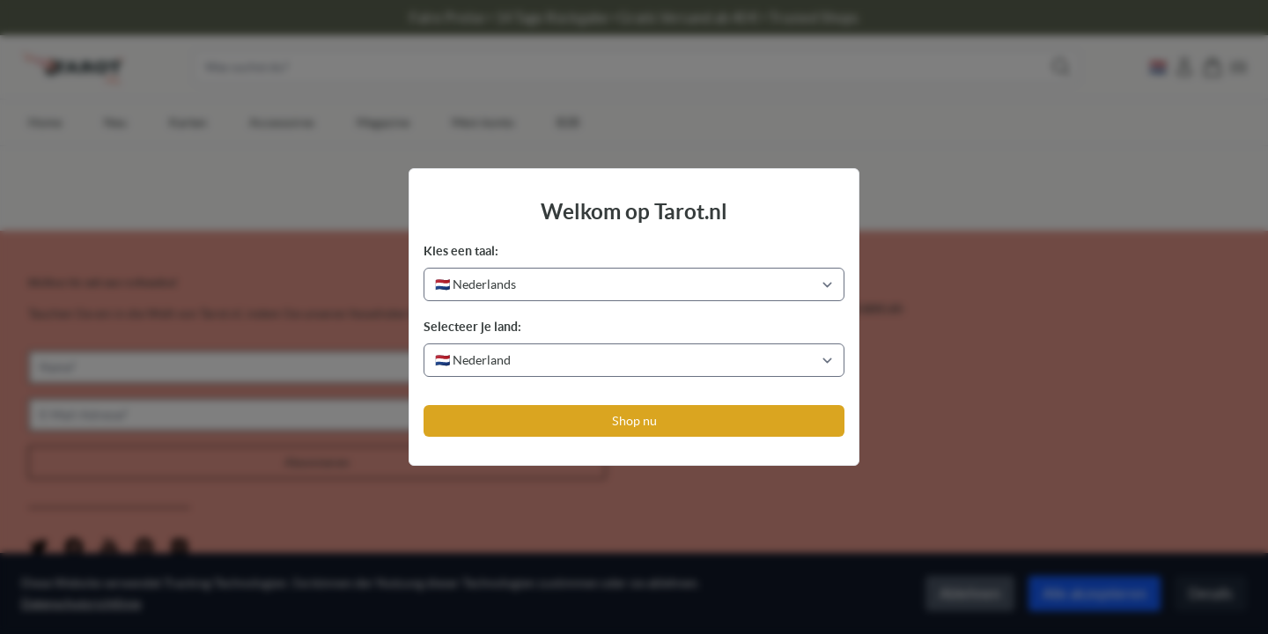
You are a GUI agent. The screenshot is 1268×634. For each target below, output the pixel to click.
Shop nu (634, 421)
